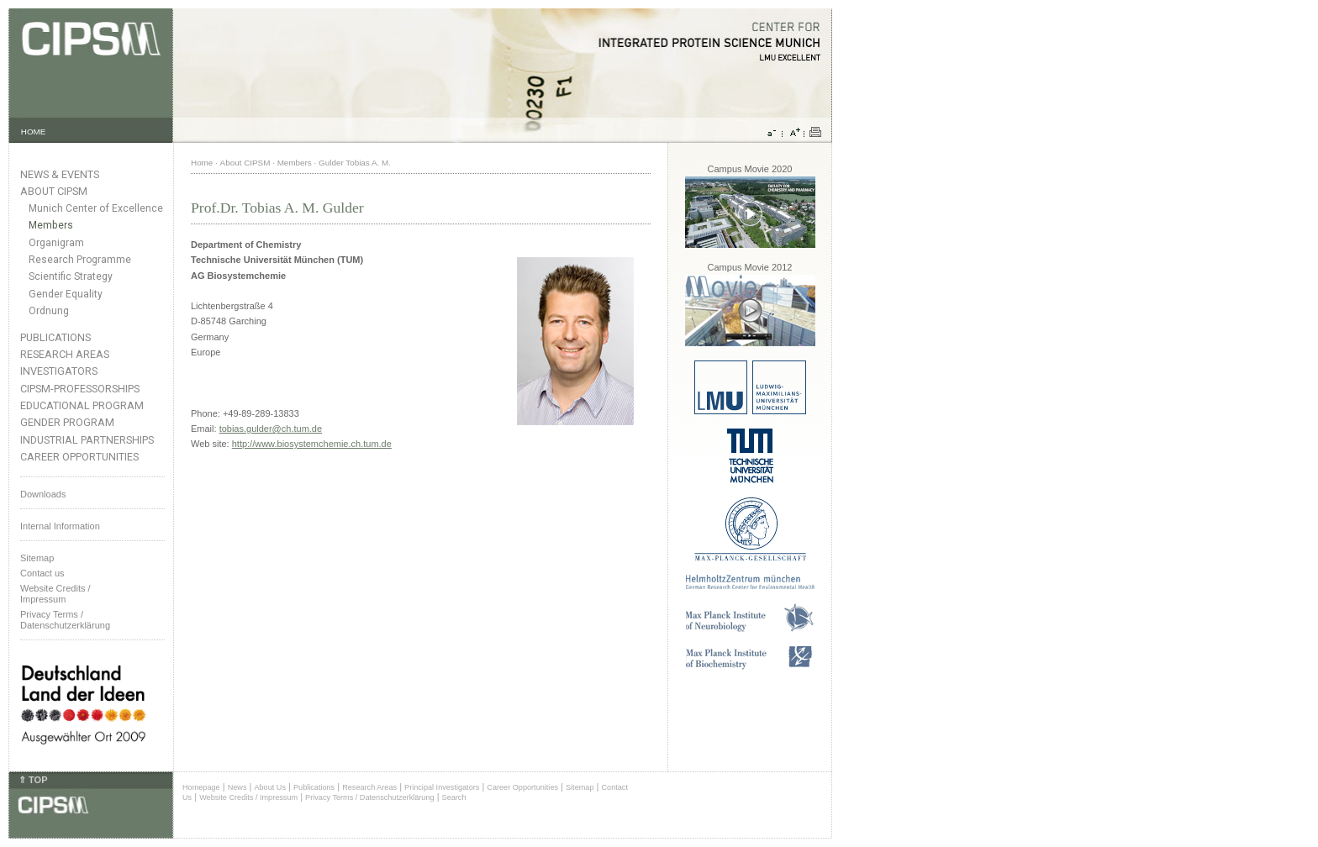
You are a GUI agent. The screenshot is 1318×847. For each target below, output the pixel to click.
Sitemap (37, 558)
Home (202, 162)
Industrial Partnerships (87, 440)
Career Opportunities (79, 456)
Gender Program (67, 422)
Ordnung (49, 311)
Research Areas (64, 354)
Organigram (56, 243)
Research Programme (80, 260)
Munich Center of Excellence (96, 208)
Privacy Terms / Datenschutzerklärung (65, 619)
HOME (33, 131)
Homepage (201, 787)
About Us (270, 787)
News (237, 787)
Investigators (59, 371)
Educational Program (82, 405)
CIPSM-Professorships (80, 388)
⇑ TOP (32, 780)
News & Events (59, 174)
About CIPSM (53, 191)
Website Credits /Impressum (55, 593)
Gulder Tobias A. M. (355, 162)
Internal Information (60, 526)
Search (454, 797)
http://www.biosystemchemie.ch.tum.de (312, 444)
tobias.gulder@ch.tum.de (270, 429)
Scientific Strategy (71, 276)
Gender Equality (66, 294)
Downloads (43, 494)
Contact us (42, 573)
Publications (55, 337)
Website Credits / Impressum (248, 797)
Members (51, 225)
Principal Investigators (441, 787)
